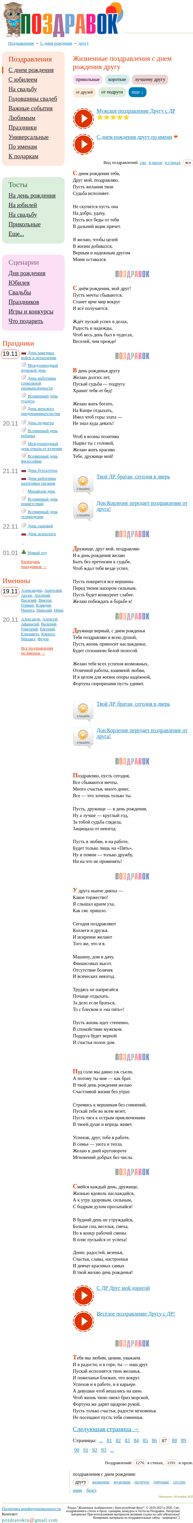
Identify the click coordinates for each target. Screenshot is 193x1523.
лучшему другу (150, 79)
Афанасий (30, 624)
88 (174, 1440)
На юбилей (23, 205)
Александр (30, 619)
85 (145, 1440)
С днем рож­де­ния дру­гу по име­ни (134, 137)
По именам (23, 146)
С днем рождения (31, 70)
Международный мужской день (39, 368)
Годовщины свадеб (33, 98)
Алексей (49, 619)
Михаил (28, 639)
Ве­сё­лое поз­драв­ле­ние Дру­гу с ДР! (136, 1314)
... (101, 1440)
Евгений (47, 629)
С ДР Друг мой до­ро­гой (123, 1288)
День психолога (42, 534)
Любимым (22, 118)
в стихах (172, 162)
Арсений (42, 595)
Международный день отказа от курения (41, 446)
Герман (27, 605)
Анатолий (53, 590)
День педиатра (41, 423)
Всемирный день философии (39, 459)
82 (118, 1440)
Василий (29, 600)
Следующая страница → (106, 1429)
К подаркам (24, 156)
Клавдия (43, 605)
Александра (31, 590)
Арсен (26, 595)
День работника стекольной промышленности (38, 383)
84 (136, 1440)
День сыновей (40, 526)
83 (127, 1440)
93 (103, 1450)
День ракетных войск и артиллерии (38, 355)
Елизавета (30, 634)
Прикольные (25, 224)
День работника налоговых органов (38, 481)
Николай (44, 610)
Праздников (24, 302)
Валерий (48, 624)
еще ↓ (138, 91)
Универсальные (29, 137)
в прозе (156, 162)
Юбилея (19, 282)
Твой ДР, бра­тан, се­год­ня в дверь (133, 476)
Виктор (45, 600)
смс (143, 162)
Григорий (29, 629)
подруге (142, 1481)
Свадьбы (20, 292)
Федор (43, 639)
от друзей (84, 92)
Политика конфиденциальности (31, 1508)
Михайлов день (41, 491)
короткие (117, 79)
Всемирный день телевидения (39, 514)
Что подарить (26, 321)
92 (94, 1450)
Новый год (37, 552)
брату (91, 1490)
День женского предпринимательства (40, 411)
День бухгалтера (42, 470)
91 (85, 1450)
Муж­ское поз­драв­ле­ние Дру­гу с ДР (136, 111)
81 (109, 1440)
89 (183, 1440)
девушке (161, 1481)
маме (77, 1490)
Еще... (16, 234)
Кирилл (48, 634)
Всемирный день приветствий (39, 501)
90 (77, 1450)
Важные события (31, 108)
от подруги (112, 91)
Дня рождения (27, 273)
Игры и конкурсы (31, 311)
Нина (58, 610)
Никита (27, 610)
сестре (179, 1481)
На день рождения (32, 195)
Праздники (23, 127)
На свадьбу (23, 89)
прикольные (88, 79)
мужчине (121, 1481)
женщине (101, 1481)
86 (154, 1440)
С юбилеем (23, 79)
